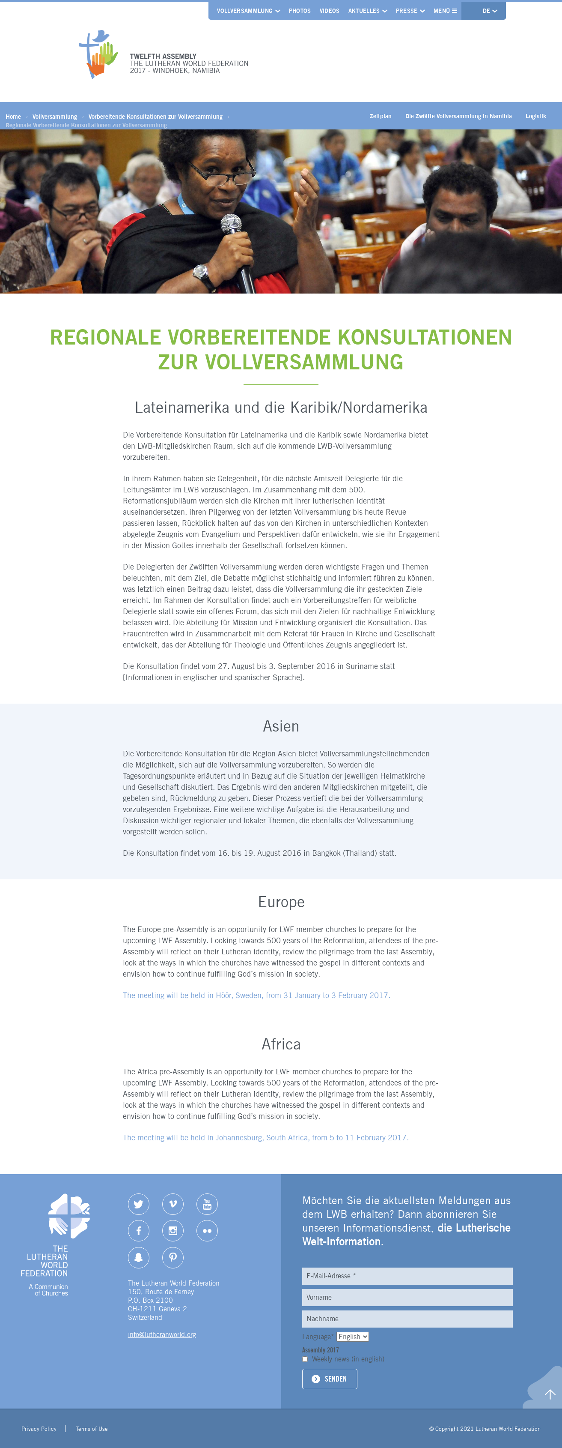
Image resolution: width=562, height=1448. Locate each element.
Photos (300, 10)
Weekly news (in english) (348, 1359)
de (487, 10)
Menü (445, 10)
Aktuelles (364, 10)
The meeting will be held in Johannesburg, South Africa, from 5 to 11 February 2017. (266, 1137)
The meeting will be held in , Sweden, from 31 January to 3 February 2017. (256, 995)
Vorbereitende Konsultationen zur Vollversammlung (156, 116)
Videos (330, 10)
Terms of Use (92, 1428)
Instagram (173, 1230)
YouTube (207, 1204)
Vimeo (173, 1204)
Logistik (536, 116)
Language (319, 1337)
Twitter (138, 1204)
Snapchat (138, 1257)
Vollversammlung (245, 10)
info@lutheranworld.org (162, 1335)
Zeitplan (381, 116)
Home (13, 116)
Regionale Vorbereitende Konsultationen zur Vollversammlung (86, 125)
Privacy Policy (38, 1428)
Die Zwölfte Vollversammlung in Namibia (458, 116)
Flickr (207, 1230)
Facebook (138, 1230)
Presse (407, 10)
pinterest (173, 1257)
